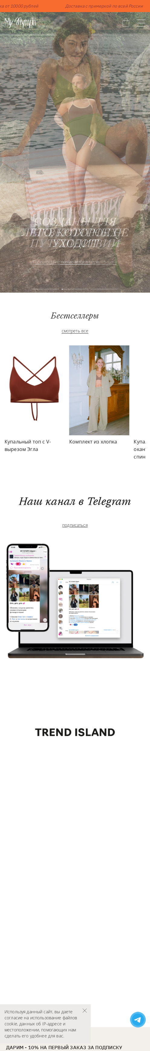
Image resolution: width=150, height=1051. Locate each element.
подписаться (75, 525)
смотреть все (75, 331)
